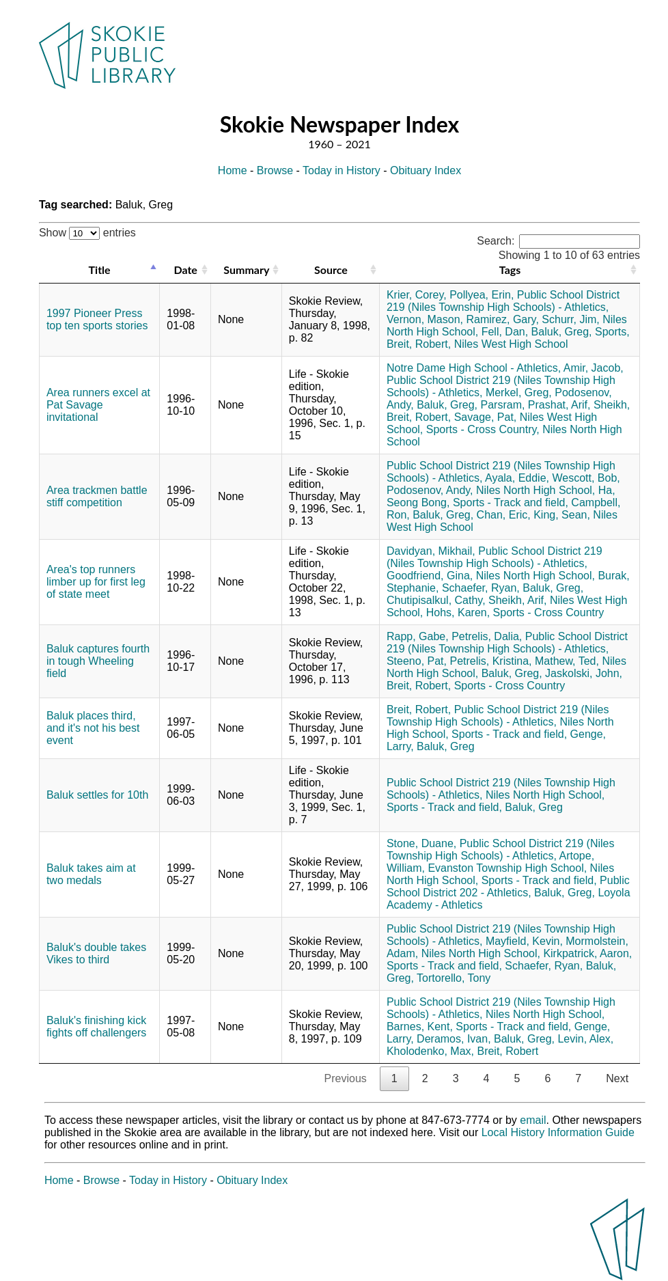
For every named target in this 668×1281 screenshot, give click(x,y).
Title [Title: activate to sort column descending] (100, 269)
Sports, (612, 332)
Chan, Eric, (504, 515)
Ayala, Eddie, (517, 478)
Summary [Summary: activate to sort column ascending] (246, 269)
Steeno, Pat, (417, 661)
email (533, 1120)
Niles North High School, (535, 490)
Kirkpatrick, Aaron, (587, 953)
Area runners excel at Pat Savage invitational (98, 405)
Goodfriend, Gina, (430, 575)
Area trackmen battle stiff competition (97, 496)
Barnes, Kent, (420, 1026)
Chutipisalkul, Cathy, (436, 600)
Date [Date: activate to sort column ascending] (185, 269)
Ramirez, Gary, (502, 319)
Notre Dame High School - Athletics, (474, 368)
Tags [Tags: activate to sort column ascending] (509, 269)
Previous (345, 1078)
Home (232, 170)
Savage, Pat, (485, 417)
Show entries (87, 232)
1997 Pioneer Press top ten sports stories (97, 319)
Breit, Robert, (419, 344)
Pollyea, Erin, (481, 295)
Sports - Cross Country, (483, 429)
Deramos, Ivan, (453, 1039)
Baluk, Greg (445, 746)
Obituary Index (425, 170)
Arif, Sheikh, (600, 405)
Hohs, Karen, (458, 612)
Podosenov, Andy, (430, 490)
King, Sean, (561, 515)
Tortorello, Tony (453, 978)
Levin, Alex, (585, 1039)
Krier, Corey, (417, 295)
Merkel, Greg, (519, 392)
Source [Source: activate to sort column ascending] (331, 269)
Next (617, 1078)
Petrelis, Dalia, (486, 636)
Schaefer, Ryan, (481, 588)
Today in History (341, 170)
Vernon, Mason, (425, 319)
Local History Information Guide (558, 1132)
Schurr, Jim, (570, 319)
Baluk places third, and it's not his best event (92, 728)
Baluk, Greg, (561, 332)
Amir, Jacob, (593, 368)
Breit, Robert (507, 1051)
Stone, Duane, (421, 843)
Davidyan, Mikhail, (431, 551)
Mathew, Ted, (567, 661)
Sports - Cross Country (548, 612)
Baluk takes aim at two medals (91, 874)
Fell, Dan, (505, 332)
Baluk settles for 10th (97, 795)
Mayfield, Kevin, (524, 941)
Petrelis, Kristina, (490, 661)
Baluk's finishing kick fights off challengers (96, 1026)
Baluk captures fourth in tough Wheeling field (98, 661)
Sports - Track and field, (510, 502)
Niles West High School (511, 344)
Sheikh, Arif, (517, 600)
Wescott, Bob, (586, 478)
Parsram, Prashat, (525, 405)
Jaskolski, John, (583, 673)
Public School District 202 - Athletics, (508, 886)
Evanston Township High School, (507, 868)
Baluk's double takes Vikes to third (96, 953)
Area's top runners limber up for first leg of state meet (95, 582)
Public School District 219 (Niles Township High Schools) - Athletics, (503, 301)
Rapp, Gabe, (418, 636)
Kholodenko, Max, (430, 1051)
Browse (275, 170)
